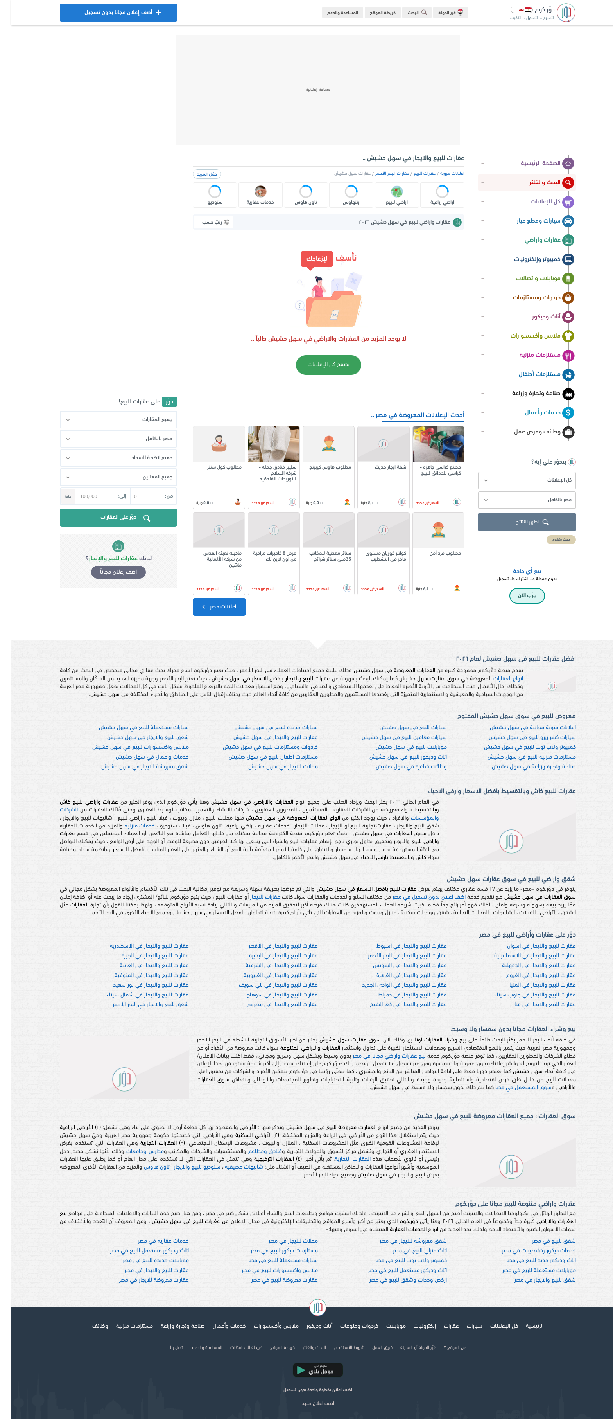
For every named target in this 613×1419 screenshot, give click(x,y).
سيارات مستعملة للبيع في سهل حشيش (132, 728)
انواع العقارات (497, 679)
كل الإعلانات (541, 202)
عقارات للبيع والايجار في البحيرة (272, 956)
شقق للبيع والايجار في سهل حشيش (136, 738)
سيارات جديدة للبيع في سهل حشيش (265, 728)
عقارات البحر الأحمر (381, 173)
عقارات (440, 1326)
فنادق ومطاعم (254, 1152)
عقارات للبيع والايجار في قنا (534, 1005)
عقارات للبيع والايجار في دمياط (401, 995)
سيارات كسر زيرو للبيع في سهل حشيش (521, 738)
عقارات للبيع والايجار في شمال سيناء (136, 995)
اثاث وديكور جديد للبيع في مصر (530, 1261)
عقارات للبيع (413, 173)
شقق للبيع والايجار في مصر (534, 1280)
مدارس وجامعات (133, 1152)
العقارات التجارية (341, 1159)
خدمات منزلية (128, 826)
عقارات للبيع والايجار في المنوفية (140, 975)
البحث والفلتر (540, 183)
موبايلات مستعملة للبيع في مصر (528, 1270)
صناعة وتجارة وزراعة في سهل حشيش (522, 767)
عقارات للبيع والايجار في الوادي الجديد (393, 985)
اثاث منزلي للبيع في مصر (409, 1251)
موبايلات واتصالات (533, 279)
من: (158, 496)
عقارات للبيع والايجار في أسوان (530, 946)
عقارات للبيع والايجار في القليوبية (269, 975)
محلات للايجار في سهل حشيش (271, 767)
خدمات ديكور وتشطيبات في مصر (528, 1251)
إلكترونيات (413, 1326)
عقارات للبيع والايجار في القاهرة (400, 975)
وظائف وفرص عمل (533, 432)
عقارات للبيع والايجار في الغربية (142, 966)
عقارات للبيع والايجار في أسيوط (400, 946)
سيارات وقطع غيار (534, 221)
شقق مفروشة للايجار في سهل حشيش (133, 767)
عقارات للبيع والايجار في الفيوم (530, 975)
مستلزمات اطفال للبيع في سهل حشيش (261, 757)
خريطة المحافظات (235, 1347)
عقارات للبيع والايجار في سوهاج (270, 995)
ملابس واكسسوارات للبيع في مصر (268, 1270)
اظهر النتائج (522, 522)
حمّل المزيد (196, 174)
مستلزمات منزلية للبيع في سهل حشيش (520, 757)
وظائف (89, 1326)
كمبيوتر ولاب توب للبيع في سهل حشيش (519, 747)
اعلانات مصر (207, 607)
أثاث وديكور (542, 317)
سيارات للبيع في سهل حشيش (402, 728)
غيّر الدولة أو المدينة (407, 1347)
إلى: (110, 496)
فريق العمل (371, 1347)
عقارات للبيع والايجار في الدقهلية (528, 966)
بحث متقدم (550, 540)
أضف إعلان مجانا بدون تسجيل (107, 15)
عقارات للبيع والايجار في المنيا (531, 985)
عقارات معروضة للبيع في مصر (273, 1280)
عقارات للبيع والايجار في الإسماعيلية (524, 956)
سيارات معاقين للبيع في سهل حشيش (393, 738)
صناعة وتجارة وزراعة (532, 394)
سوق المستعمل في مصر (512, 1088)
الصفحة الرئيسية (536, 164)
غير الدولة (439, 12)
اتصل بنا (165, 1347)
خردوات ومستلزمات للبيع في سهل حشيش (259, 747)
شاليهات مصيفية (232, 1167)
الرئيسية (523, 1326)
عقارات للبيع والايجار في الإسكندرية (138, 946)
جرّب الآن (516, 596)
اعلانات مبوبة (441, 173)
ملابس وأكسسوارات (531, 336)
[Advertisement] (306, 90)
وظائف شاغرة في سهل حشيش (400, 767)
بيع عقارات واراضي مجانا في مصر (377, 1056)
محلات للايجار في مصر (281, 1241)
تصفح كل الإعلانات (317, 365)
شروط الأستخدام (338, 1347)
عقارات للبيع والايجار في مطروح (271, 1005)
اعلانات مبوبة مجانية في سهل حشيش (522, 728)
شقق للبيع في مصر (543, 1241)
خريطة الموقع (371, 13)
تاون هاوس (145, 1167)
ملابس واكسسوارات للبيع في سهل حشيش (129, 747)
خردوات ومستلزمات (532, 298)
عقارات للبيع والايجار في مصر (145, 1270)
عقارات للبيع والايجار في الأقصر (271, 946)
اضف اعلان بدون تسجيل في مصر (418, 897)
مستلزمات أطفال (535, 375)
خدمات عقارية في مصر (152, 1241)
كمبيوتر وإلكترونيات (533, 260)
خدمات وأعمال (538, 413)
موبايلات (384, 1326)
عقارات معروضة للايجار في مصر (142, 1280)
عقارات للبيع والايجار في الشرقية (270, 966)
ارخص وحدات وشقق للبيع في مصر (397, 1280)
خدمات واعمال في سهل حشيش (140, 757)
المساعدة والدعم (331, 13)
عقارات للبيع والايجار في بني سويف (267, 985)
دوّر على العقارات (115, 518)
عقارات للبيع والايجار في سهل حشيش (264, 738)
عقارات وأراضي (538, 240)
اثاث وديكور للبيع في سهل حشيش (397, 757)
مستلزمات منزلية (535, 355)
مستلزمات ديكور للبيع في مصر (272, 1251)
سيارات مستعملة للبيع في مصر (271, 1261)
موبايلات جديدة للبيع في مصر (144, 1261)
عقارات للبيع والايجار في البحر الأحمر (396, 956)
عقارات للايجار (254, 897)
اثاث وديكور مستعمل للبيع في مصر (138, 1251)
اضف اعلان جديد (306, 1403)
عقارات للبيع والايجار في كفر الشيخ (397, 1005)
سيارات (463, 1326)
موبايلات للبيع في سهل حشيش (400, 747)
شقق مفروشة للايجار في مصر (402, 1241)
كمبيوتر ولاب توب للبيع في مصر (400, 1261)
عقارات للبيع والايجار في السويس (399, 966)
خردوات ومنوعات (348, 1326)
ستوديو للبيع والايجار (186, 1167)
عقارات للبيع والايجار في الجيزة (143, 956)
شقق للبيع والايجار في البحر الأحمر (139, 1005)
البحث (407, 12)
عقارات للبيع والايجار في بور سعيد (139, 985)
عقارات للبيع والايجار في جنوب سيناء (524, 995)
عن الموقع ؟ (443, 1347)
